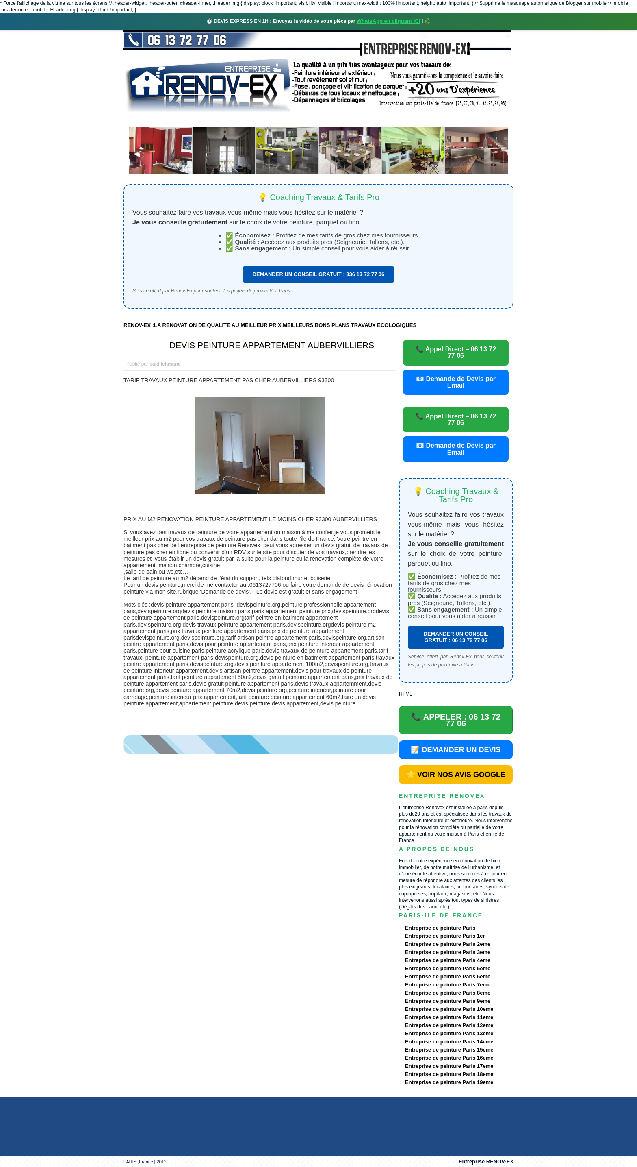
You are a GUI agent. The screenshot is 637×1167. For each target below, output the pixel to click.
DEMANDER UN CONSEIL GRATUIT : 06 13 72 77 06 (456, 637)
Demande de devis (379, 120)
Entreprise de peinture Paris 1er (445, 936)
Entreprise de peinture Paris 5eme (447, 968)
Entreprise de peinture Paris (440, 928)
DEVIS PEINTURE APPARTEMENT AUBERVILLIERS (271, 345)
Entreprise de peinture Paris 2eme (447, 944)
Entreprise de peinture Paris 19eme (449, 1082)
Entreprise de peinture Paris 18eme (449, 1074)
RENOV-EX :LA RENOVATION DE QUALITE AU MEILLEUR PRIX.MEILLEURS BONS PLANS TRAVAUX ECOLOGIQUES (270, 325)
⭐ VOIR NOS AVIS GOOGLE (455, 775)
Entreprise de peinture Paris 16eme (449, 1058)
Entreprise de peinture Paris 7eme (447, 985)
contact (438, 120)
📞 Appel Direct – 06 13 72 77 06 (456, 352)
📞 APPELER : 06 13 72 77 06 (455, 720)
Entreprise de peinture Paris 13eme (449, 1033)
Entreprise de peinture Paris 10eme (449, 1009)
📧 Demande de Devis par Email (456, 382)
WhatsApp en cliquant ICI (388, 21)
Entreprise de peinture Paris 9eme (447, 1001)
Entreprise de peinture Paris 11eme (449, 1017)
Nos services (241, 120)
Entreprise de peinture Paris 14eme (449, 1042)
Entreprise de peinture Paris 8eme (447, 993)
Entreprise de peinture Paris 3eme (447, 952)
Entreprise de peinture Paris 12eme (449, 1025)
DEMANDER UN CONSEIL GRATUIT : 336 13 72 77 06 (319, 274)
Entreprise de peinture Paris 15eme (449, 1050)
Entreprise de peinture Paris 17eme (449, 1066)
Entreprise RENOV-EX (486, 1161)
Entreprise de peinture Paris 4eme (447, 960)
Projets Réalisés (307, 120)
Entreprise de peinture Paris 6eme (447, 976)
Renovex (189, 120)
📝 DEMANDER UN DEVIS (455, 750)
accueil (145, 120)
